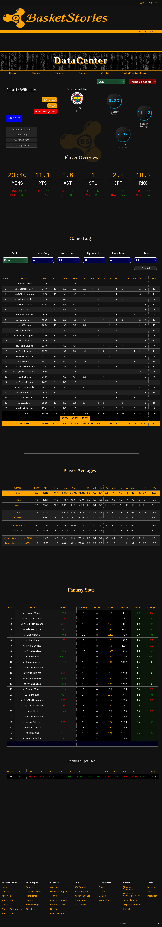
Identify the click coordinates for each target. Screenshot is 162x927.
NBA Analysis (81, 887)
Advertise (6, 895)
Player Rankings (82, 895)
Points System (8, 913)
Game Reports (81, 891)
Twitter (150, 891)
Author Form (7, 900)
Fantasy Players (58, 913)
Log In (141, 2)
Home (4, 887)
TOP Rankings (32, 904)
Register (152, 2)
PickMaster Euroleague (128, 888)
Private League (130, 899)
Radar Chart (104, 900)
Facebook (152, 887)
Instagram (152, 895)
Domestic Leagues (59, 891)
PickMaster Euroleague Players (132, 894)
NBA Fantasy (81, 904)
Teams (53, 895)
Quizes (126, 908)
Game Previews (33, 891)
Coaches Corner (58, 904)
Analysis (30, 887)
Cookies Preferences (12, 909)
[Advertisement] (81, 42)
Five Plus (54, 909)
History (29, 900)
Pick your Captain (58, 900)
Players (102, 887)
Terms (5, 904)
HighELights (31, 895)
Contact (5, 891)
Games (102, 895)
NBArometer (80, 900)
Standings (31, 909)
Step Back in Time (131, 904)
